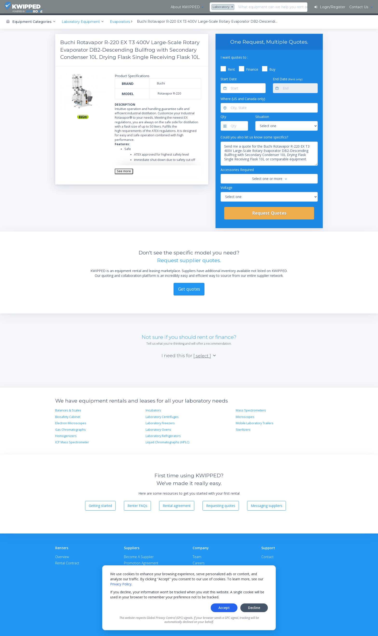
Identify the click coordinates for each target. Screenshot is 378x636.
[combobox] (113, 7)
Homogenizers (66, 435)
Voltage (226, 186)
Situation (262, 115)
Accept (224, 607)
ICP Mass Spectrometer (72, 441)
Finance (252, 68)
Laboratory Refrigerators (163, 435)
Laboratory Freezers (160, 422)
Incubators (153, 409)
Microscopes (245, 416)
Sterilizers (243, 428)
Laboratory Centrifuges (162, 416)
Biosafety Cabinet (67, 416)
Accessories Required (237, 168)
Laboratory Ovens (158, 428)
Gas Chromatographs (70, 428)
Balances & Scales (68, 409)
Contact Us (359, 7)
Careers (199, 562)
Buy (272, 68)
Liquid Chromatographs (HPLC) (167, 441)
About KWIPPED (74, 7)
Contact (267, 556)
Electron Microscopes (70, 422)
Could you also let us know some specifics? (254, 136)
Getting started (100, 504)
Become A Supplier (139, 556)
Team (197, 556)
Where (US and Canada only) (243, 97)
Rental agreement (177, 504)
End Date (287, 77)
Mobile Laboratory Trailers (254, 422)
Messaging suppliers (266, 504)
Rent (231, 68)
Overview (62, 556)
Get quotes (189, 288)
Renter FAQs (137, 504)
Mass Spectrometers (251, 409)
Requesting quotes (220, 504)
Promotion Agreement (141, 562)
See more (124, 170)
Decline (254, 607)
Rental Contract (67, 562)
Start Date (229, 77)
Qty (223, 115)
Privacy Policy (120, 584)
